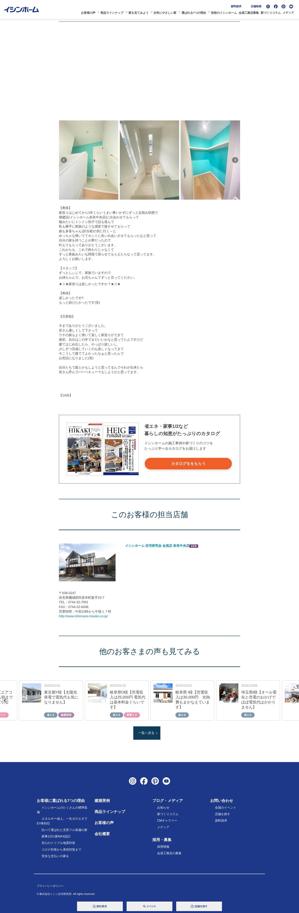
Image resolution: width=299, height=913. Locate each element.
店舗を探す (222, 814)
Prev (64, 160)
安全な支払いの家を (55, 856)
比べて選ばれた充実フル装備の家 (64, 830)
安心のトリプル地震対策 (58, 842)
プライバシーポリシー (50, 885)
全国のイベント (225, 807)
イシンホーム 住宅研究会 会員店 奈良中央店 (157, 546)
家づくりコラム (271, 12)
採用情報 (163, 846)
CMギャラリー (167, 820)
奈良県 (194, 546)
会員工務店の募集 (169, 853)
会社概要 (102, 834)
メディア (288, 12)
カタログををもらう (188, 463)
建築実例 (102, 800)
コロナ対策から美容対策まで (61, 849)
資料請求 (236, 6)
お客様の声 (88, 12)
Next (235, 160)
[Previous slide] (5, 700)
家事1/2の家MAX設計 (56, 836)
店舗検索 (256, 6)
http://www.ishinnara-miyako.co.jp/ (83, 616)
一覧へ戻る (146, 733)
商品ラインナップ (111, 12)
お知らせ (163, 807)
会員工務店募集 (249, 12)
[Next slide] (294, 700)
